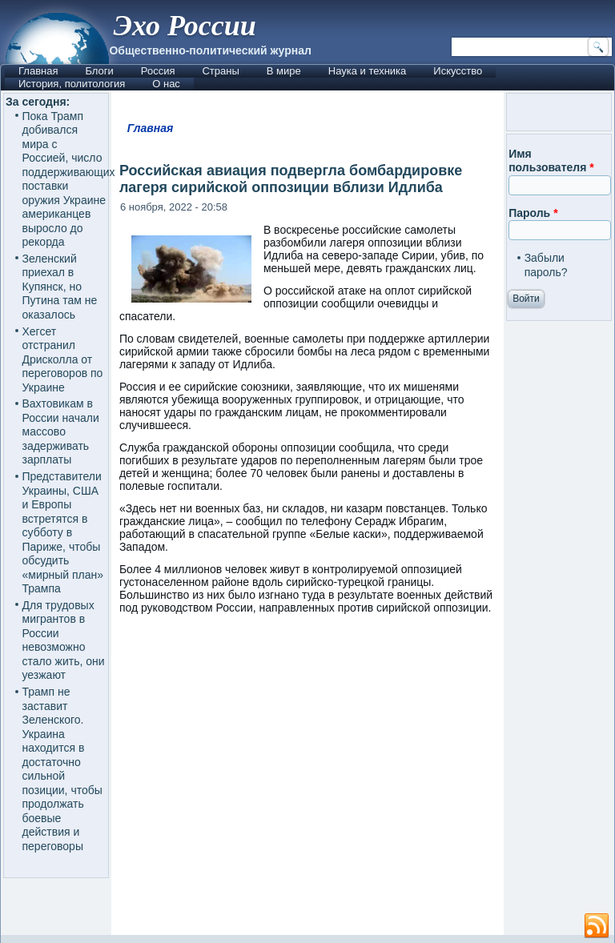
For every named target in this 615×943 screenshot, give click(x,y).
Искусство (457, 71)
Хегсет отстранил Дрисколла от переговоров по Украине (62, 359)
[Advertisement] (362, 782)
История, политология (71, 84)
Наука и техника (367, 71)
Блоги (99, 71)
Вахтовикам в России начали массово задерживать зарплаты (60, 431)
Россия (158, 71)
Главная (38, 71)
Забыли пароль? (546, 265)
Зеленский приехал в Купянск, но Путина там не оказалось (60, 286)
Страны (220, 71)
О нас (166, 84)
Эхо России (184, 26)
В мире (284, 71)
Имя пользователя (551, 161)
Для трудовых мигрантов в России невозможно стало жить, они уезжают (63, 640)
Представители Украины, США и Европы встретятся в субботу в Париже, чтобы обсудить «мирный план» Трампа (63, 532)
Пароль (532, 213)
